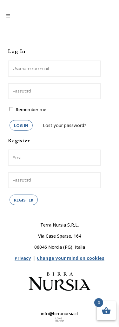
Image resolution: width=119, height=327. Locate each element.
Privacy (23, 258)
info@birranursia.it (59, 314)
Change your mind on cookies (70, 258)
